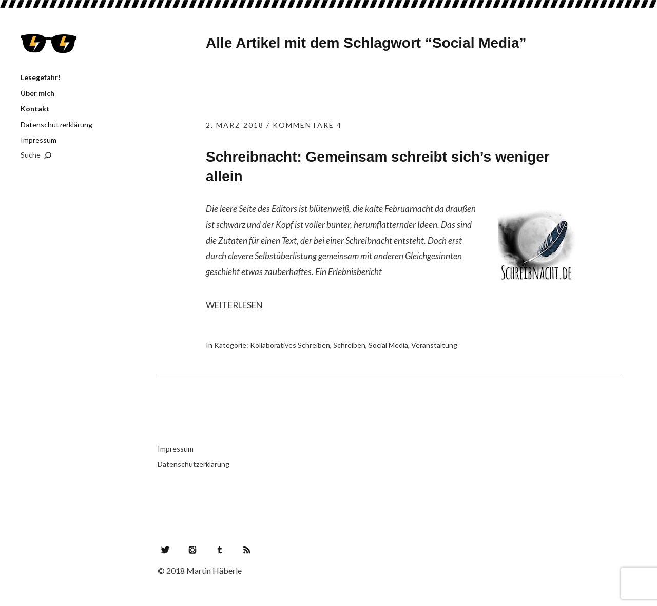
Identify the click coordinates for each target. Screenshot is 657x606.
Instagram (192, 549)
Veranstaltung (434, 345)
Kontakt (35, 108)
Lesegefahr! (49, 43)
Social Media (388, 345)
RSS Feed (247, 549)
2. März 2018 (235, 125)
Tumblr (220, 549)
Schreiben (349, 345)
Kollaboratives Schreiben (290, 345)
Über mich (37, 93)
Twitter (165, 549)
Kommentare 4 (307, 125)
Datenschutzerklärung (56, 124)
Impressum (38, 139)
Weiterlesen (234, 305)
